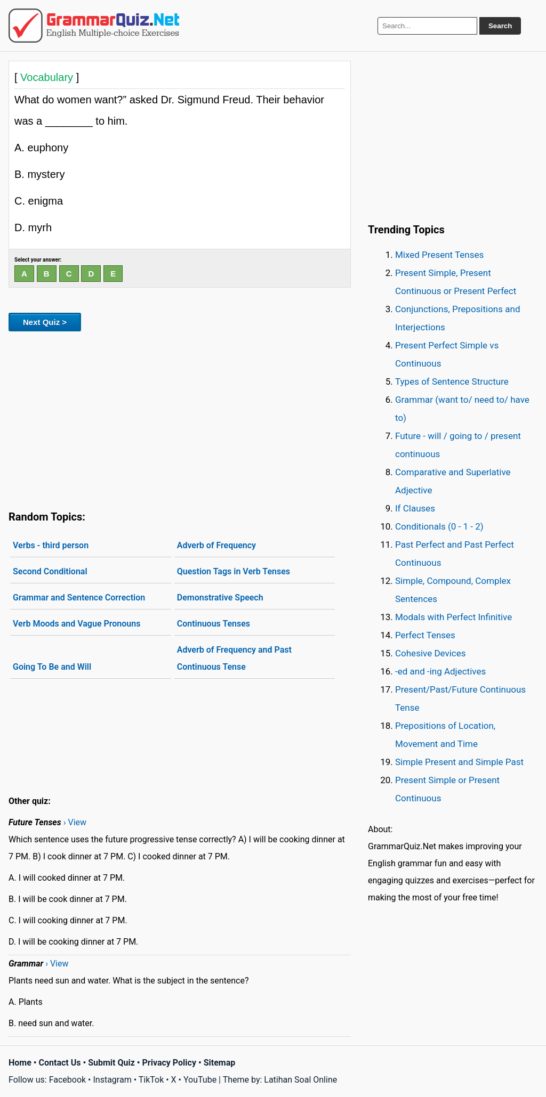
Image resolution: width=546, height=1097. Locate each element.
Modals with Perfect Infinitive (453, 617)
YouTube (199, 1080)
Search (500, 26)
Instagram (112, 1080)
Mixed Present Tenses (439, 254)
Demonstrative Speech (220, 597)
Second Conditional (50, 571)
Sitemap (220, 1063)
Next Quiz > (45, 322)
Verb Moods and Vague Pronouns (76, 624)
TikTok (151, 1080)
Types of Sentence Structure (452, 381)
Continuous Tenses (213, 624)
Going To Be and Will (52, 667)
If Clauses (415, 508)
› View (74, 822)
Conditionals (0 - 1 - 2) (439, 526)
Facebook (67, 1080)
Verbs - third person (51, 545)
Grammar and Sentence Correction (79, 597)
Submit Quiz (111, 1063)
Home (20, 1063)
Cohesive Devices (430, 653)
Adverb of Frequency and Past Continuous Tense (234, 658)
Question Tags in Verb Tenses (233, 571)
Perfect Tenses (425, 635)
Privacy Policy (169, 1063)
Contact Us (60, 1063)
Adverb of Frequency (216, 545)
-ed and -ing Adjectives (440, 671)
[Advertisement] (180, 418)
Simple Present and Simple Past (459, 762)
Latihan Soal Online (300, 1080)
